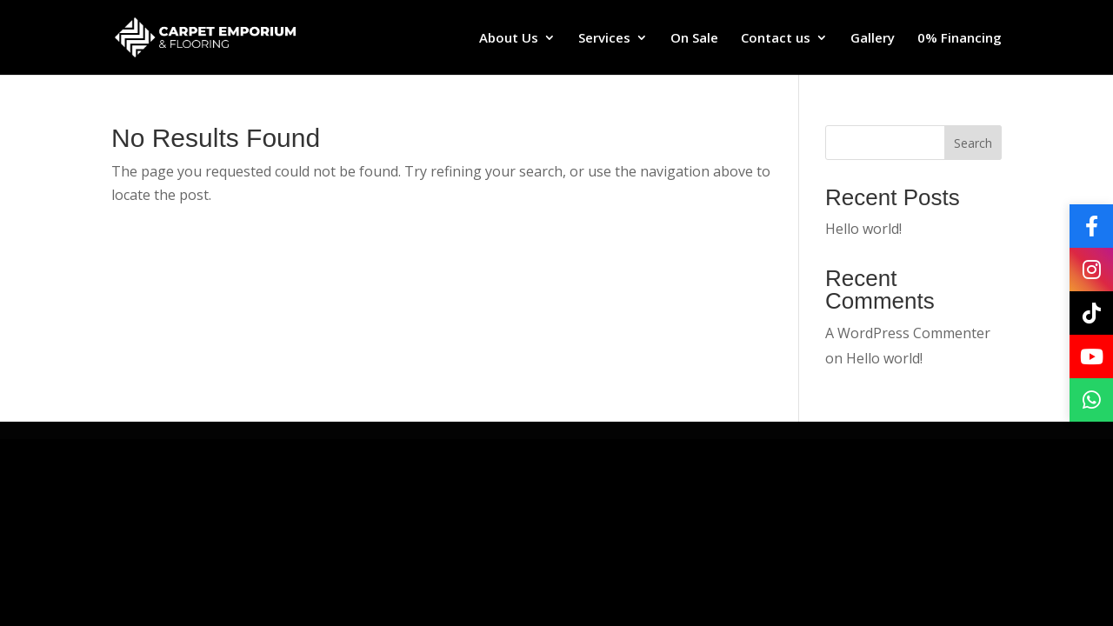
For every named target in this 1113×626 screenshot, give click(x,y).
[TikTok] (1091, 313)
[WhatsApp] (1091, 400)
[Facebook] (1091, 226)
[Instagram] (1091, 269)
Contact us (775, 38)
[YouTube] (1091, 356)
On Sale (694, 38)
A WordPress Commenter (907, 333)
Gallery (872, 38)
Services (604, 38)
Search (973, 143)
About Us (508, 38)
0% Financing (959, 38)
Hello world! (863, 228)
